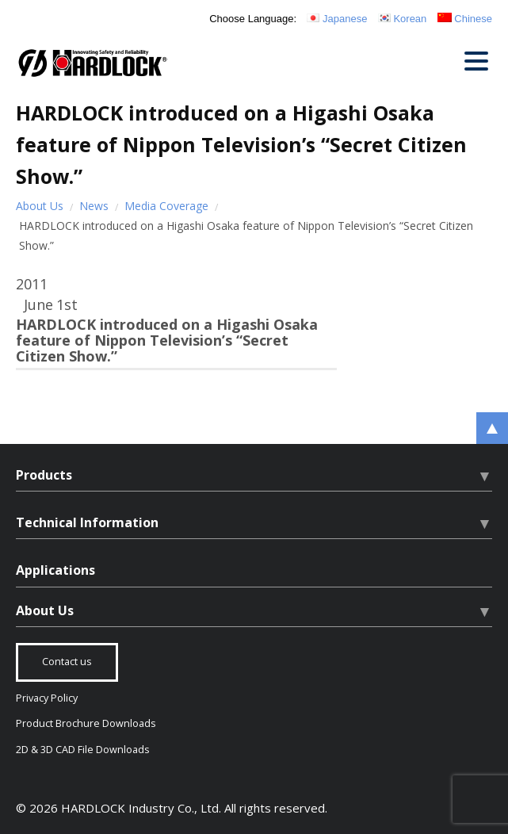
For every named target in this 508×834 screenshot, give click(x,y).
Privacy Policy (47, 698)
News (94, 205)
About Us (39, 205)
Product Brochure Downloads (86, 723)
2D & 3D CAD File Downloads (83, 749)
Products (44, 475)
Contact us (67, 661)
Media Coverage (166, 205)
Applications (55, 570)
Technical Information (87, 522)
